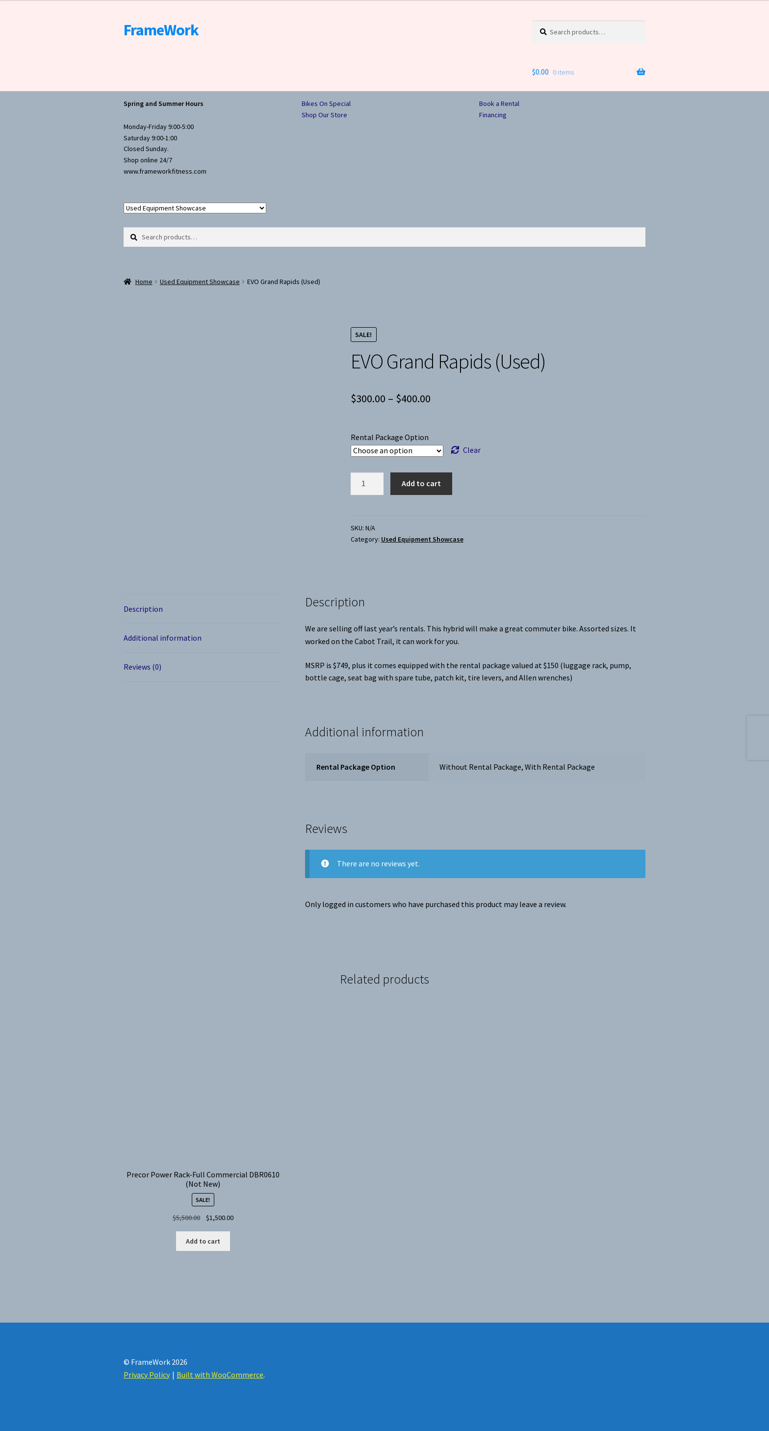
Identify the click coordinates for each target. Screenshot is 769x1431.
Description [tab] (143, 609)
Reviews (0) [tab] (142, 667)
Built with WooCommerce (220, 1374)
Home (144, 281)
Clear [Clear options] (472, 450)
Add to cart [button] (203, 1241)
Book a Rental (499, 103)
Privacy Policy (147, 1374)
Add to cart (421, 483)
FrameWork (161, 30)
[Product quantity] (367, 483)
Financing (493, 114)
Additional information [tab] (163, 638)
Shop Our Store (324, 114)
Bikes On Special (326, 103)
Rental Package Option (390, 437)
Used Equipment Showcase (200, 281)
